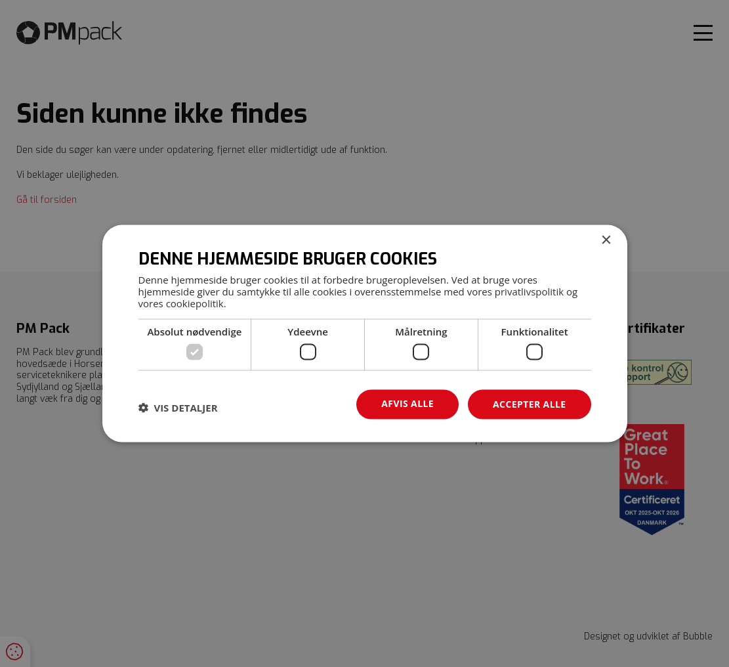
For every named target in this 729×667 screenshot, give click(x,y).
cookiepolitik (195, 302)
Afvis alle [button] (407, 403)
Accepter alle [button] (529, 404)
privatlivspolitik (529, 290)
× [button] (606, 241)
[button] (178, 408)
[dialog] (364, 333)
